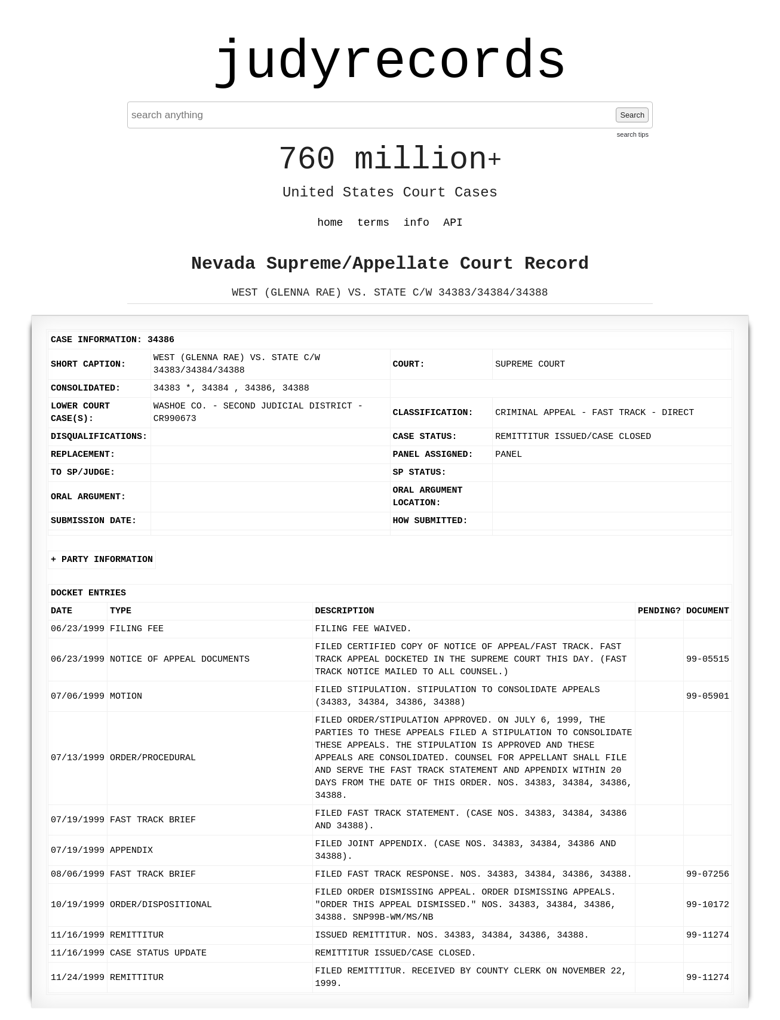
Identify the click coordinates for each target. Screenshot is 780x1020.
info (416, 223)
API (452, 223)
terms (373, 223)
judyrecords (390, 63)
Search (632, 114)
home (330, 223)
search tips (633, 134)
